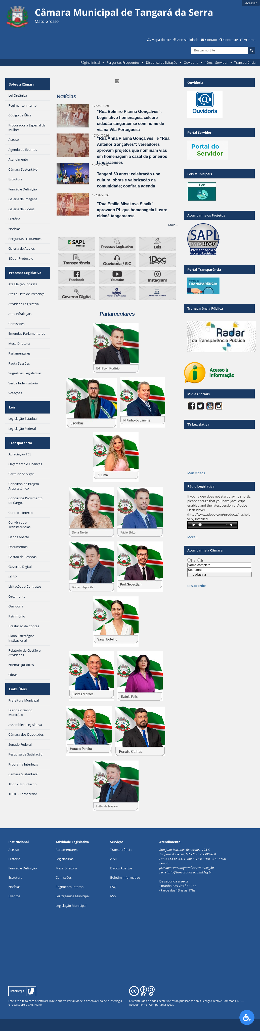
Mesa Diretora (66, 868)
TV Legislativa (198, 424)
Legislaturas (64, 859)
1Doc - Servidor (216, 62)
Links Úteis (17, 674)
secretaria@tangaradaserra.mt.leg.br (185, 872)
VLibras (249, 39)
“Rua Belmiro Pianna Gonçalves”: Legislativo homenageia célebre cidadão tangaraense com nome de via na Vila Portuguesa (130, 120)
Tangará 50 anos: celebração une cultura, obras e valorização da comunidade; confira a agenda (128, 180)
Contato (211, 39)
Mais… (173, 225)
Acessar (251, 3)
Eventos (14, 896)
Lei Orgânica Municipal (73, 896)
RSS (113, 896)
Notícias (14, 886)
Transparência (244, 62)
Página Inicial (90, 62)
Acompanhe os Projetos (206, 215)
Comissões (64, 877)
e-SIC (114, 859)
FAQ (113, 886)
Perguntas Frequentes (122, 62)
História (14, 859)
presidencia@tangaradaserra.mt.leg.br (186, 867)
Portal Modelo (76, 1001)
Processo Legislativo (24, 268)
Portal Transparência (204, 269)
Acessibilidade (187, 39)
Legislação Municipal (71, 905)
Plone (38, 1004)
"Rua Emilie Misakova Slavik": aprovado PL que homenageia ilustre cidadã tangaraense (132, 210)
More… (192, 537)
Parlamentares (66, 849)
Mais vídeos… (197, 473)
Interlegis (116, 1001)
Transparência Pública (205, 308)
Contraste (230, 39)
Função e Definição (22, 868)
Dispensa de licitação (161, 62)
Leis (11, 399)
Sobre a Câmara (21, 82)
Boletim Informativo (125, 877)
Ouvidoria (191, 62)
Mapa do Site (161, 39)
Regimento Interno (70, 886)
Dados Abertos (121, 868)
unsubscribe (196, 585)
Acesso (13, 849)
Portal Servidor (199, 132)
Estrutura (15, 877)
